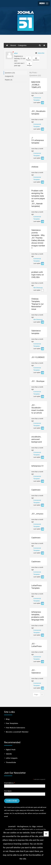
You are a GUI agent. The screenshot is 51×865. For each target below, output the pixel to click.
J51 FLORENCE (38, 357)
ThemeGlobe (11, 762)
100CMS (9, 754)
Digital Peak (10, 750)
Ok (46, 834)
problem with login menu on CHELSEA (37, 274)
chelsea (34, 167)
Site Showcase (38, 288)
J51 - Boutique (37, 381)
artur (16, 53)
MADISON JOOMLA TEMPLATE (36, 84)
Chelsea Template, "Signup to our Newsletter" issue (37, 304)
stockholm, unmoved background (36, 439)
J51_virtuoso (37, 514)
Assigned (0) (9, 76)
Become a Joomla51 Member (17, 732)
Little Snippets (12, 758)
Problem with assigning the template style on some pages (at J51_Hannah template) (38, 198)
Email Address (9, 783)
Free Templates (12, 723)
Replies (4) (8, 80)
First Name (8, 791)
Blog (7, 719)
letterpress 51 (37, 466)
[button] (44, 3)
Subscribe (39, 53)
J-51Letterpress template (37, 140)
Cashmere (35, 490)
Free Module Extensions (15, 728)
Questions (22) (10, 73)
